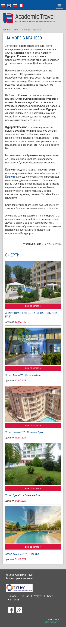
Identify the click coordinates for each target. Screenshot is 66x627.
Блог (16, 29)
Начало (6, 29)
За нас (25, 596)
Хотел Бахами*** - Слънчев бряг (24, 432)
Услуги (38, 596)
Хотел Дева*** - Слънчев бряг (23, 495)
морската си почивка (30, 49)
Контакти (13, 599)
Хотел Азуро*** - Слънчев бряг (23, 375)
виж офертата (33, 306)
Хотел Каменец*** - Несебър (22, 554)
